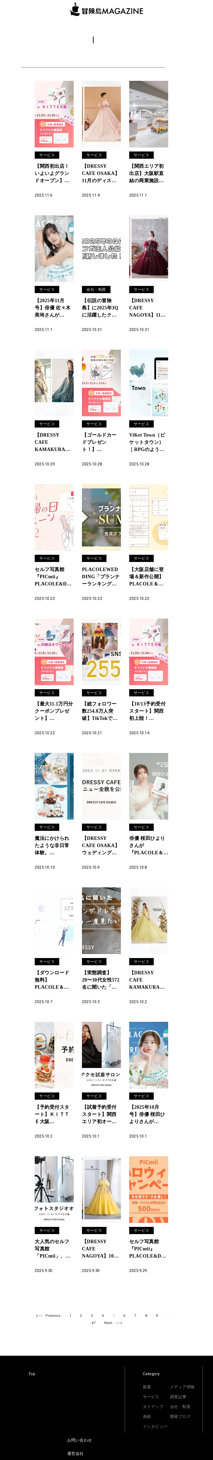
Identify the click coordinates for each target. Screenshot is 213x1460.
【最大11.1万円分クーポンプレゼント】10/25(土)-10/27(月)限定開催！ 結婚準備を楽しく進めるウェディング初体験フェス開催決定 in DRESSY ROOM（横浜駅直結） (54, 711)
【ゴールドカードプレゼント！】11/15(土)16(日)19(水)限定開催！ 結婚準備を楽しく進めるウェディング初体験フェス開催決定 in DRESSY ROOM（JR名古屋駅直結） (101, 442)
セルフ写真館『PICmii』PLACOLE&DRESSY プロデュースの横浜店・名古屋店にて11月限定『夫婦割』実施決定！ (54, 577)
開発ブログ (180, 1416)
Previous (53, 1316)
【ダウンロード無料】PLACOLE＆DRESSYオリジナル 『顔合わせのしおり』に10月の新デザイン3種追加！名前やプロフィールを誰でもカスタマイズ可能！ (53, 980)
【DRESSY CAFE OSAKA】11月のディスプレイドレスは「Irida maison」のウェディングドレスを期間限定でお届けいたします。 (101, 173)
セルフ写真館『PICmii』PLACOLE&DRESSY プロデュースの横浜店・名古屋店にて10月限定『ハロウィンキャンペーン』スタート (148, 1249)
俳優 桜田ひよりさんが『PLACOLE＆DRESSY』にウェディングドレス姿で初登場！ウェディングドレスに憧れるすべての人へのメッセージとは (147, 846)
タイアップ (153, 1406)
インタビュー (155, 1426)
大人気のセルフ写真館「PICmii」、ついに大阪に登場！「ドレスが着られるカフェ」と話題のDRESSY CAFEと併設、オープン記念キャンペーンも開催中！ (52, 1249)
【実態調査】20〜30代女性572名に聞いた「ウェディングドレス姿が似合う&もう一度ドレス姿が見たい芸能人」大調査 (101, 980)
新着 (147, 1387)
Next (108, 1323)
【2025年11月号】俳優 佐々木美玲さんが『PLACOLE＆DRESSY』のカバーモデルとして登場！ (53, 308)
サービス (47, 155)
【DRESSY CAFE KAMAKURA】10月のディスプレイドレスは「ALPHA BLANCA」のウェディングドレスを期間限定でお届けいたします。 (147, 980)
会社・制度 (96, 289)
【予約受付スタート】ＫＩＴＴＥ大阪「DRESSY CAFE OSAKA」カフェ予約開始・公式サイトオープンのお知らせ (53, 1114)
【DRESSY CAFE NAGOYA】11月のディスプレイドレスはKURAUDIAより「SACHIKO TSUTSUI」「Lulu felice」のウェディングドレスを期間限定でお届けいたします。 (148, 308)
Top (32, 1373)
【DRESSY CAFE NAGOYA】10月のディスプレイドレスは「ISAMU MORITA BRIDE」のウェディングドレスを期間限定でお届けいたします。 (100, 1249)
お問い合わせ (79, 1440)
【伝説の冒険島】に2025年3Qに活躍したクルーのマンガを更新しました (100, 308)
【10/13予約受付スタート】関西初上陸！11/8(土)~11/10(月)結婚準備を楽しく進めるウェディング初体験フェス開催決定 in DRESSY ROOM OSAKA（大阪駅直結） (148, 711)
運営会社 (75, 1453)
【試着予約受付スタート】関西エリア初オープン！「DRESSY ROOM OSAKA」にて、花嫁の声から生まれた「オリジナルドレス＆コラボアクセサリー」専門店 (101, 1114)
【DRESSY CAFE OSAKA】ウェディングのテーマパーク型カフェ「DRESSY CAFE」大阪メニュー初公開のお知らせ (101, 846)
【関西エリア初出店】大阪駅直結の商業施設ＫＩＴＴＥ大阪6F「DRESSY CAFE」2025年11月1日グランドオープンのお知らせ (148, 173)
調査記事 (178, 1396)
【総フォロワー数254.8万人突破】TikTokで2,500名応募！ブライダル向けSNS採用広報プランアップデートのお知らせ (101, 711)
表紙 (147, 1416)
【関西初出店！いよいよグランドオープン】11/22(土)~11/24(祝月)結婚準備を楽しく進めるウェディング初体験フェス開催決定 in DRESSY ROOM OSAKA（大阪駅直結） (53, 173)
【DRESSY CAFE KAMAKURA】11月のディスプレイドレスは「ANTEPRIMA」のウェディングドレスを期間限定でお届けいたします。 (52, 442)
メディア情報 (182, 1387)
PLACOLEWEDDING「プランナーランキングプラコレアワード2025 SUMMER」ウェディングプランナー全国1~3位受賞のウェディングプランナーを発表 (101, 577)
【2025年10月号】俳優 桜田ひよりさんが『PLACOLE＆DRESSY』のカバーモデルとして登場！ (147, 1114)
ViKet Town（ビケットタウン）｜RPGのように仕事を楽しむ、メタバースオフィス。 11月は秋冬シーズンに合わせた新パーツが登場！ (147, 442)
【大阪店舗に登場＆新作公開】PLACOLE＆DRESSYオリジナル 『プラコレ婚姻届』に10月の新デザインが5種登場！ (147, 577)
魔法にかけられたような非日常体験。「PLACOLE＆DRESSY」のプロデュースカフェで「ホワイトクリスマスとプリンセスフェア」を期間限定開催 (52, 846)
